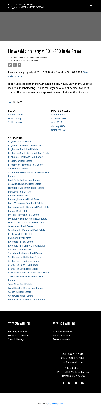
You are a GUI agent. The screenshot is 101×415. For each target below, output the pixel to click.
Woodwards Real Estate (20, 295)
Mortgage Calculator (18, 335)
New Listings (15, 118)
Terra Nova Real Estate (20, 284)
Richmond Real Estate (19, 238)
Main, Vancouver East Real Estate (25, 203)
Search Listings (16, 339)
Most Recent (58, 114)
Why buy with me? (17, 331)
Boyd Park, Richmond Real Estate (25, 145)
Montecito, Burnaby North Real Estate (27, 218)
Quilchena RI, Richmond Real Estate (26, 230)
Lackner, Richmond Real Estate (24, 199)
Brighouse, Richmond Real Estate (25, 157)
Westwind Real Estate (19, 291)
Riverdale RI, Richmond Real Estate (26, 245)
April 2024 (56, 122)
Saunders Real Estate (19, 249)
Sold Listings (15, 122)
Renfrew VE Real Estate (20, 234)
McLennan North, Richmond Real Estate (28, 207)
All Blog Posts (15, 114)
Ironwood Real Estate (19, 191)
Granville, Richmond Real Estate (24, 184)
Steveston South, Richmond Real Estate (29, 272)
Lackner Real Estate (18, 195)
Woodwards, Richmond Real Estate (26, 299)
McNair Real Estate (18, 211)
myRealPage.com (55, 404)
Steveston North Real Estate (23, 265)
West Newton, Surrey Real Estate (25, 288)
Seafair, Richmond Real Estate (24, 261)
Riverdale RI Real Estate (21, 241)
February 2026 (58, 118)
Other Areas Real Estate (27, 61)
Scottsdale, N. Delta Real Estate (24, 257)
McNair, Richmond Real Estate (24, 214)
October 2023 (58, 130)
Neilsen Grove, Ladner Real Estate (26, 222)
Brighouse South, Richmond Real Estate (28, 153)
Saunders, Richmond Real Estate (25, 253)
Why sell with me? (62, 331)
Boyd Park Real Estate (20, 141)
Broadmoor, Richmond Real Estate (26, 164)
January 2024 (58, 126)
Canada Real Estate (18, 168)
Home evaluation (61, 335)
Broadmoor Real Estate (20, 160)
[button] (63, 383)
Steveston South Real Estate (23, 268)
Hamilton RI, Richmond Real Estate (26, 187)
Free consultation (62, 339)
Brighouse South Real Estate (23, 149)
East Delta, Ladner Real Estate (24, 180)
